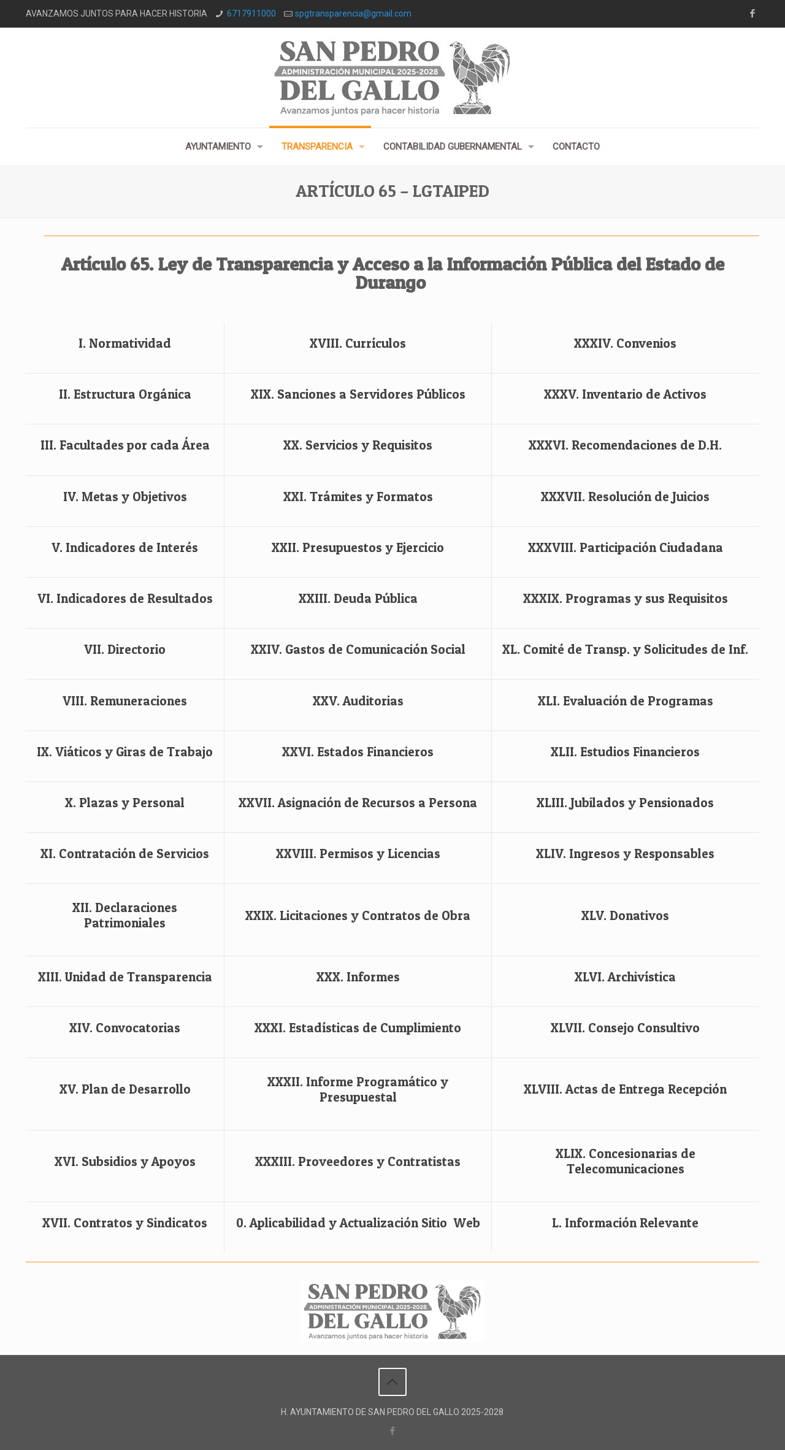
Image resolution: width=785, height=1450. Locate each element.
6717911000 (251, 13)
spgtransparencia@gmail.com (353, 13)
